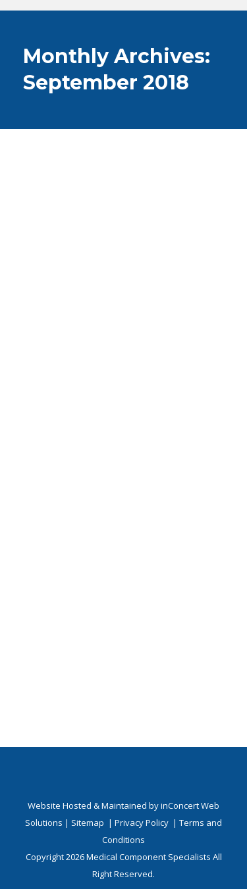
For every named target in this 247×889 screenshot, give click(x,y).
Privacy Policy (142, 823)
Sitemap (87, 823)
